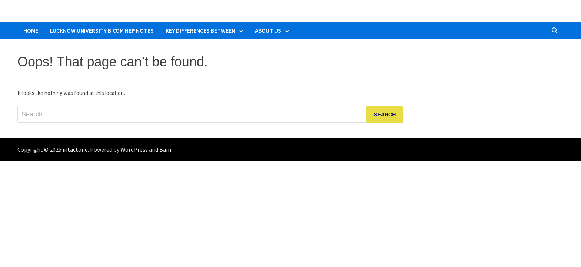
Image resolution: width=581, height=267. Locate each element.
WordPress (134, 149)
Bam (165, 149)
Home (30, 30)
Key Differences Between (200, 30)
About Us (268, 30)
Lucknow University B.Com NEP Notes (102, 30)
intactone (75, 149)
